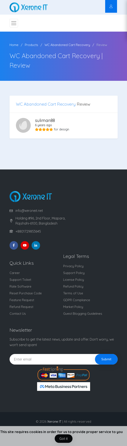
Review (101, 45)
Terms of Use (73, 293)
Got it (63, 438)
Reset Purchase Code (26, 293)
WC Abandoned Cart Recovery (67, 45)
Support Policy (74, 273)
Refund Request (21, 307)
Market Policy (73, 307)
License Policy (73, 280)
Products (31, 45)
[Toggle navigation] (14, 23)
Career (15, 273)
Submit (106, 359)
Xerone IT (54, 421)
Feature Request (22, 300)
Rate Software (20, 286)
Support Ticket (20, 280)
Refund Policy (73, 286)
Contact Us (18, 314)
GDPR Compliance (76, 300)
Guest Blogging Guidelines (82, 314)
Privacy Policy (73, 266)
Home (14, 45)
